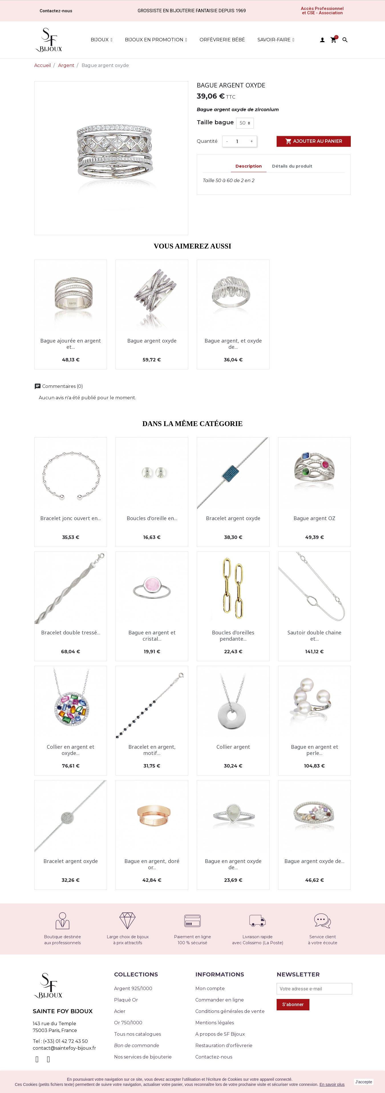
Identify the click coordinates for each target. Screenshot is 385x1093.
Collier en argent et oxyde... (70, 749)
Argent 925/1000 (133, 988)
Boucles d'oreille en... (152, 518)
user (322, 40)
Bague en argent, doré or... (151, 864)
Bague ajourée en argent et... (70, 343)
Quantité (207, 141)
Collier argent (233, 746)
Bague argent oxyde (152, 340)
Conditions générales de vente (230, 1011)
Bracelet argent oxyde (233, 518)
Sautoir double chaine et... (314, 635)
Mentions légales (214, 1022)
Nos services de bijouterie (143, 1057)
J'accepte (363, 1082)
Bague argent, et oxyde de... (233, 343)
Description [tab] (249, 166)
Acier (119, 1011)
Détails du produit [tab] (292, 166)
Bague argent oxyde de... (314, 861)
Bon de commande (136, 1045)
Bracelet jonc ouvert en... (70, 518)
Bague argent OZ (314, 518)
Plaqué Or (126, 1000)
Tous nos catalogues (137, 1034)
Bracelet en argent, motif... (152, 749)
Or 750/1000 (128, 1022)
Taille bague (215, 122)
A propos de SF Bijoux (220, 1034)
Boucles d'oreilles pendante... (233, 635)
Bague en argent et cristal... (152, 635)
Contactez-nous (213, 1057)
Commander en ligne (219, 1000)
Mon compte (210, 988)
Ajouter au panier (313, 141)
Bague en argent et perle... (314, 749)
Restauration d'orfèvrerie (223, 1045)
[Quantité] (239, 141)
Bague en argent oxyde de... (233, 864)
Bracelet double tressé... (70, 632)
